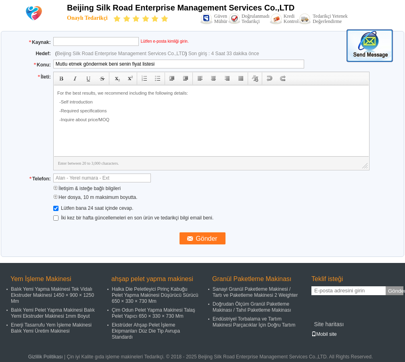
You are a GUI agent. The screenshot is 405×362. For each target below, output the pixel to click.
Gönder (395, 291)
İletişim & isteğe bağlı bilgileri (87, 188)
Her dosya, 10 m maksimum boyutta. (95, 197)
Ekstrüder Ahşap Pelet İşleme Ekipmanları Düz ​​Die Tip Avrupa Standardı (146, 331)
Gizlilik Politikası (45, 357)
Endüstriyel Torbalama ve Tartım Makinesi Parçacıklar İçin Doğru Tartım (254, 322)
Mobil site (324, 334)
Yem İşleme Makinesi (40, 278)
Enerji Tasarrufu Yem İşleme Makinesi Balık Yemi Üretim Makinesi (51, 328)
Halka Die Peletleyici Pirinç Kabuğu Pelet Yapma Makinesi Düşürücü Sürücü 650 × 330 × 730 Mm (155, 295)
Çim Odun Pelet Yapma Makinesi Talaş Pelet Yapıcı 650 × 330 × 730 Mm (153, 313)
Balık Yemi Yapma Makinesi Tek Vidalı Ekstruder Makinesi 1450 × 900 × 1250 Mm (52, 295)
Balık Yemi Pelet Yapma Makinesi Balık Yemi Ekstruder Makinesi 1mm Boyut (53, 313)
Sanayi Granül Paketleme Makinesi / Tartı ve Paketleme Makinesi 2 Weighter (255, 292)
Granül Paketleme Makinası (252, 278)
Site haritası (329, 324)
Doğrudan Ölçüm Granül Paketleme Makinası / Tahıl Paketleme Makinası (252, 307)
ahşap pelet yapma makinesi (152, 278)
